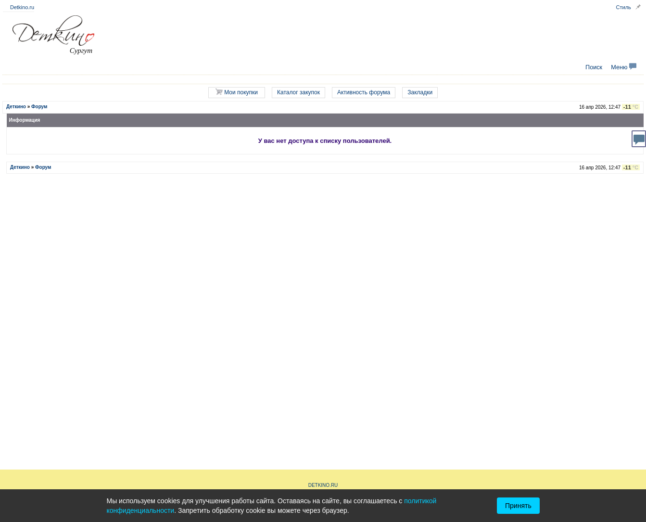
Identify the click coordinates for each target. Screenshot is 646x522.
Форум (39, 106)
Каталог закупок (298, 92)
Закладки (419, 92)
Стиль (623, 7)
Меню (623, 67)
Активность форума (363, 92)
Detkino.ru (22, 7)
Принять (518, 505)
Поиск (593, 67)
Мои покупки (236, 92)
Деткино (16, 106)
